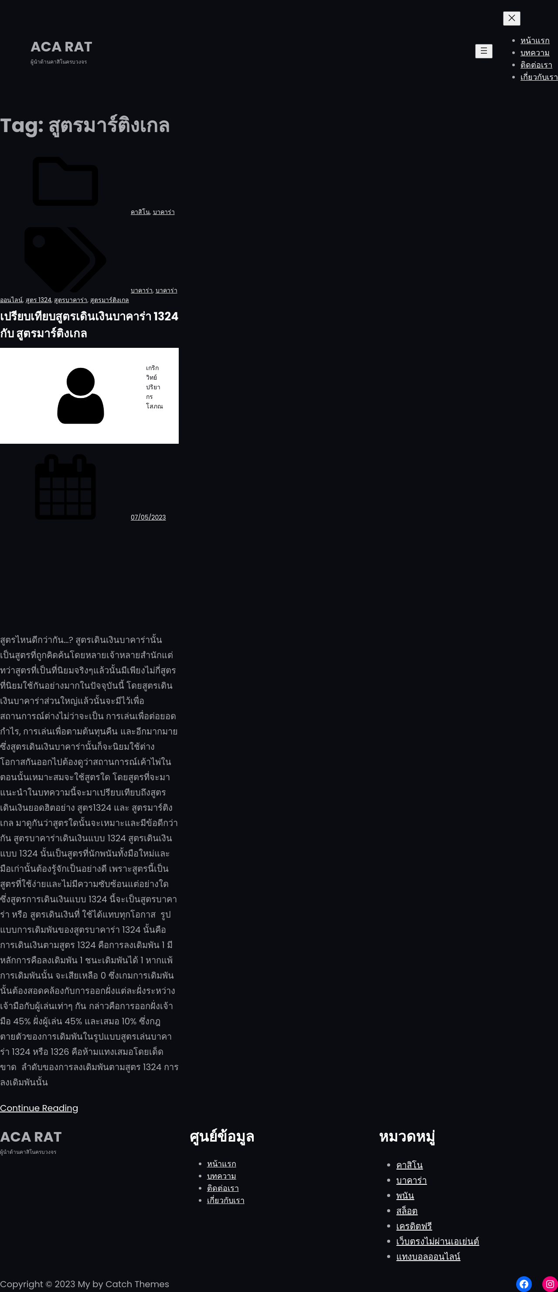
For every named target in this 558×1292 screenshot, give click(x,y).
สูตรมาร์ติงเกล (109, 300)
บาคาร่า (164, 211)
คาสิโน (140, 211)
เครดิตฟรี (414, 1226)
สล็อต (407, 1211)
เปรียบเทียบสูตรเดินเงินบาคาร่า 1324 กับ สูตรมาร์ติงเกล (89, 325)
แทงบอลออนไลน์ (428, 1257)
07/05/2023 (148, 517)
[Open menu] (484, 51)
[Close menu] (512, 18)
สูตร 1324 (38, 300)
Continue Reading (39, 1108)
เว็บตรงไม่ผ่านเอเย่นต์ (437, 1241)
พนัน (405, 1196)
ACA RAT (61, 46)
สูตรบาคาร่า (70, 300)
